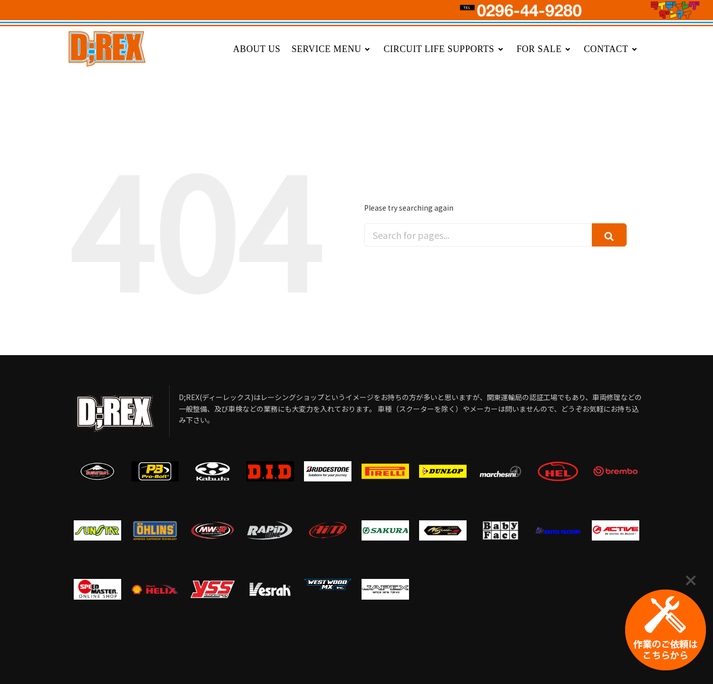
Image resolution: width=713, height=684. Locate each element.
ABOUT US (256, 49)
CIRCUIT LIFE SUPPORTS (444, 49)
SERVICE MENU (331, 49)
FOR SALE (545, 49)
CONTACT (611, 49)
